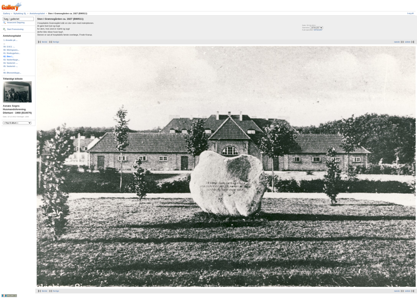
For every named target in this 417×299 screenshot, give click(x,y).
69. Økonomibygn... (12, 73)
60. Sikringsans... (11, 50)
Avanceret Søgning (16, 22)
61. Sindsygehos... (11, 53)
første (44, 42)
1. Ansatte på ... (10, 40)
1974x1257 (318, 30)
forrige (56, 42)
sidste (407, 42)
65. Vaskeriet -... (10, 66)
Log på (410, 13)
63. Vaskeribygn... (11, 60)
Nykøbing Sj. (19, 13)
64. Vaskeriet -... (10, 63)
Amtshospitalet (37, 13)
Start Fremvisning (15, 29)
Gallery (6, 13)
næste (397, 42)
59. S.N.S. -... (9, 47)
